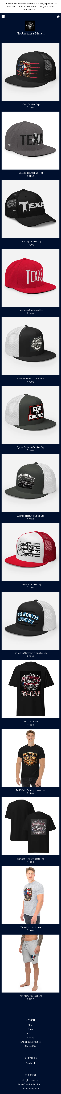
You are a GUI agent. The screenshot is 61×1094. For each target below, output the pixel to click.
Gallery (30, 1037)
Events (30, 1033)
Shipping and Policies (31, 1042)
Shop (30, 1025)
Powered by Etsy (30, 1088)
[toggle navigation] (3, 16)
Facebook (30, 1063)
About (31, 1029)
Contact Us (30, 1046)
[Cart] (58, 17)
